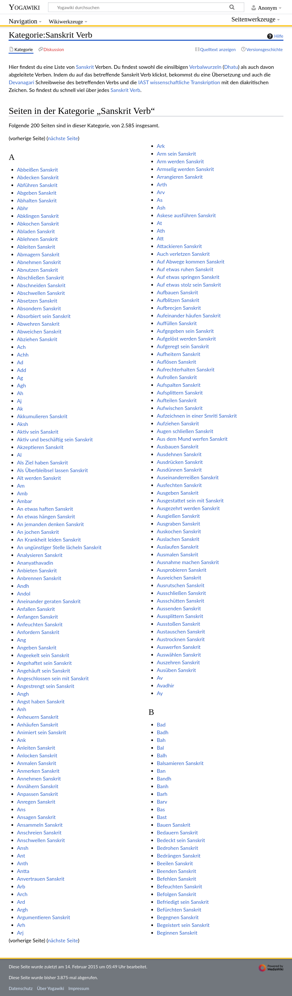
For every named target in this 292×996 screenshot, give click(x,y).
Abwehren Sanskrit (38, 324)
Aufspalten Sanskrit (178, 385)
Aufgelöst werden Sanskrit (186, 338)
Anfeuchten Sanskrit (40, 624)
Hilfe (274, 36)
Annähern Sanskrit (37, 786)
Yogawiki (24, 7)
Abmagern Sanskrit (38, 254)
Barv (162, 801)
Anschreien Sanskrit (39, 832)
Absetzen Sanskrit (37, 300)
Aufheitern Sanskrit (178, 354)
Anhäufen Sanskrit (37, 724)
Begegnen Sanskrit (177, 917)
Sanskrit (85, 67)
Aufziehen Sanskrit (178, 423)
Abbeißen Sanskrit (37, 169)
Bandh (164, 778)
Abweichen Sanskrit (39, 331)
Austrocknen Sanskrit (180, 639)
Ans (21, 809)
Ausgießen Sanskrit (178, 516)
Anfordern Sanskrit (38, 632)
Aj (19, 401)
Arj (20, 932)
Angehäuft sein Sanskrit (43, 670)
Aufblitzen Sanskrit (178, 300)
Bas (161, 809)
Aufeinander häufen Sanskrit (189, 315)
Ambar (24, 501)
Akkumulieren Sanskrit (42, 416)
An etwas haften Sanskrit (45, 509)
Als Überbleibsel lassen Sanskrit (52, 470)
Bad (161, 724)
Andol (23, 593)
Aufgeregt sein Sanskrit (183, 346)
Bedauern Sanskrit (177, 832)
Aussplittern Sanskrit (180, 616)
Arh (21, 925)
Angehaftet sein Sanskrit (44, 663)
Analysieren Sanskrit (39, 555)
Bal (160, 748)
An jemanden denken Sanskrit (50, 524)
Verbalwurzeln (205, 67)
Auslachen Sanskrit (178, 539)
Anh (21, 709)
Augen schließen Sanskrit (185, 431)
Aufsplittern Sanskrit (180, 392)
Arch (22, 894)
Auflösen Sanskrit (176, 362)
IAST (143, 82)
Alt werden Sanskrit (39, 478)
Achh (23, 354)
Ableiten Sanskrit (36, 247)
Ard (21, 902)
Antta (23, 871)
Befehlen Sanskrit (176, 879)
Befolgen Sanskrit (176, 894)
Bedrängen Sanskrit (178, 855)
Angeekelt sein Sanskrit (43, 655)
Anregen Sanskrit (36, 801)
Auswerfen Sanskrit (178, 647)
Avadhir (165, 685)
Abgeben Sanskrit (36, 193)
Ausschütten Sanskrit (180, 600)
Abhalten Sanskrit (37, 200)
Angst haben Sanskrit (41, 701)
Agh (21, 385)
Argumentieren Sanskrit (43, 917)
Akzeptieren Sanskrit (40, 447)
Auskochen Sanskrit (179, 531)
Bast (162, 817)
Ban (161, 771)
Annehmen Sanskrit (39, 778)
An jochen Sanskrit (38, 532)
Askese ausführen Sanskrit (186, 215)
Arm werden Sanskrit (180, 161)
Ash (161, 207)
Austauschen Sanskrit (181, 631)
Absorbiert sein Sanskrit (43, 316)
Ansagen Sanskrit (36, 817)
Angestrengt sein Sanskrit (45, 686)
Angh (23, 694)
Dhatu (231, 67)
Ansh (22, 848)
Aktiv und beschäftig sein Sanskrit (55, 439)
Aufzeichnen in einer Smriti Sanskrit (197, 416)
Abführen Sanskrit (37, 185)
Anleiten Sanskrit (36, 748)
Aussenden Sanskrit (179, 608)
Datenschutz (21, 988)
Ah (20, 393)
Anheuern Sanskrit (37, 717)
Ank (21, 740)
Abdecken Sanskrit (38, 177)
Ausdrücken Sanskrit (180, 462)
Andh (23, 586)
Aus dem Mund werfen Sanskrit (192, 439)
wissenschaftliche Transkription (185, 82)
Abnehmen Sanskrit (39, 262)
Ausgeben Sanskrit (177, 493)
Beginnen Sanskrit (177, 932)
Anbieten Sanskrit (37, 570)
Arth (162, 184)
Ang (21, 640)
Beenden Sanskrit (176, 871)
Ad (20, 362)
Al (19, 455)
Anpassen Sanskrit (37, 794)
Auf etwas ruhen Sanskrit (185, 269)
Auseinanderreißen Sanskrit (187, 477)
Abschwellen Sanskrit (41, 293)
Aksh (22, 424)
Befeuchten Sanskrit (179, 886)
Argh (22, 909)
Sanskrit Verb (125, 90)
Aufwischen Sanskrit (179, 408)
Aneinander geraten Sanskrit (49, 601)
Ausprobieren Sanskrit (181, 570)
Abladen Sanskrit (36, 231)
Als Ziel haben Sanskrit (42, 462)
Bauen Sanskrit (173, 825)
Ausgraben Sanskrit (178, 523)
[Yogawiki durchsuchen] (146, 7)
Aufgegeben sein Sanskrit (185, 331)
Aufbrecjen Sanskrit (179, 308)
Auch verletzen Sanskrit (183, 254)
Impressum (78, 988)
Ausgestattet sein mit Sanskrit (190, 500)
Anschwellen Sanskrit (41, 840)
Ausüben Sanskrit (176, 670)
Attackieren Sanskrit (179, 246)
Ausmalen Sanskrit (177, 554)
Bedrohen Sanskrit (177, 848)
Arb (21, 886)
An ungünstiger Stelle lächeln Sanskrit (59, 547)
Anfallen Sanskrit (36, 609)
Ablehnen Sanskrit (37, 239)
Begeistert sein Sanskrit (183, 925)
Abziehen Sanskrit (37, 339)
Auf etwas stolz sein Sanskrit (189, 284)
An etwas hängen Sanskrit (46, 516)
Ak (20, 408)
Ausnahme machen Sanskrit (188, 562)
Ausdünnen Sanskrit (179, 469)
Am (21, 485)
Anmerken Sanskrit (38, 771)
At (159, 223)
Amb (22, 493)
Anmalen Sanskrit (36, 763)
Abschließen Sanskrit (40, 277)
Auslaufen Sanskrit (177, 547)
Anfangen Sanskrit (37, 616)
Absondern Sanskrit (39, 308)
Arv (161, 192)
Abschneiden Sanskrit (41, 285)
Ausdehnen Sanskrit (179, 454)
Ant (21, 855)
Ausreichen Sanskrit (179, 577)
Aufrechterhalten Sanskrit (185, 369)
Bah (161, 740)
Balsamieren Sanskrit (180, 763)
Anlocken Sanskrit (37, 755)
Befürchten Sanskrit (179, 909)
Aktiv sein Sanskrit (37, 431)
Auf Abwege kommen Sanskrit (190, 261)
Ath (161, 231)
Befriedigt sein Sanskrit (183, 902)
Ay (160, 693)
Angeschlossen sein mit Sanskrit (53, 678)
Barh (162, 794)
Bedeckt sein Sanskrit (181, 840)
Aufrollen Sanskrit (177, 377)
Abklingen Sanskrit (38, 216)
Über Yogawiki (50, 988)
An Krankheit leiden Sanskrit (49, 539)
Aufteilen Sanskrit (176, 400)
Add (21, 370)
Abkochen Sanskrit (38, 223)
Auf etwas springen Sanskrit (188, 277)
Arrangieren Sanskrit (180, 177)
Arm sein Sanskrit (176, 153)
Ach (21, 347)
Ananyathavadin (35, 563)
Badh (162, 732)
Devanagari (21, 82)
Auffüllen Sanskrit (177, 323)
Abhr (22, 208)
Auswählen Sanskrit (179, 654)
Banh (162, 786)
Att (160, 238)
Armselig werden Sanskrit (185, 169)
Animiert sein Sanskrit (41, 732)
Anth (22, 863)
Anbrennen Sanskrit (39, 578)
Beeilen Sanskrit (175, 863)
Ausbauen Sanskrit (177, 446)
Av (160, 678)
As (159, 200)
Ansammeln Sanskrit (40, 825)
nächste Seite (63, 138)
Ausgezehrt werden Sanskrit (188, 508)
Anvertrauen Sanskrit (40, 879)
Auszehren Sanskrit (178, 662)
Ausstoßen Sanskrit (178, 624)
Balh (162, 755)
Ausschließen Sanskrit (181, 593)
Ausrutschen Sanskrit (180, 585)
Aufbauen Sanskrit (177, 292)
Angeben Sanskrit (36, 647)
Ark (161, 146)
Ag (20, 378)
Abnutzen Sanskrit (37, 270)
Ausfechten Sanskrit (179, 485)
